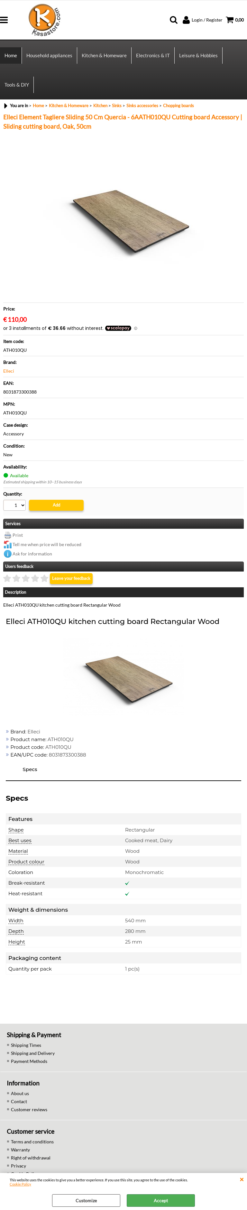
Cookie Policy (20, 1184)
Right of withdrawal (30, 1157)
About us (20, 1093)
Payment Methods (29, 1061)
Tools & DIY (17, 85)
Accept (161, 1200)
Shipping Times (26, 1045)
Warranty (20, 1149)
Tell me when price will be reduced (47, 544)
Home (11, 55)
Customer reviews (29, 1109)
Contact (19, 1101)
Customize (86, 1200)
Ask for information (32, 553)
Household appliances (49, 55)
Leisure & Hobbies (198, 55)
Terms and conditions (32, 1141)
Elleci (8, 371)
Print (18, 535)
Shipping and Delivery (33, 1053)
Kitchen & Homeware (104, 55)
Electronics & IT (153, 55)
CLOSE (242, 1179)
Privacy (18, 1165)
